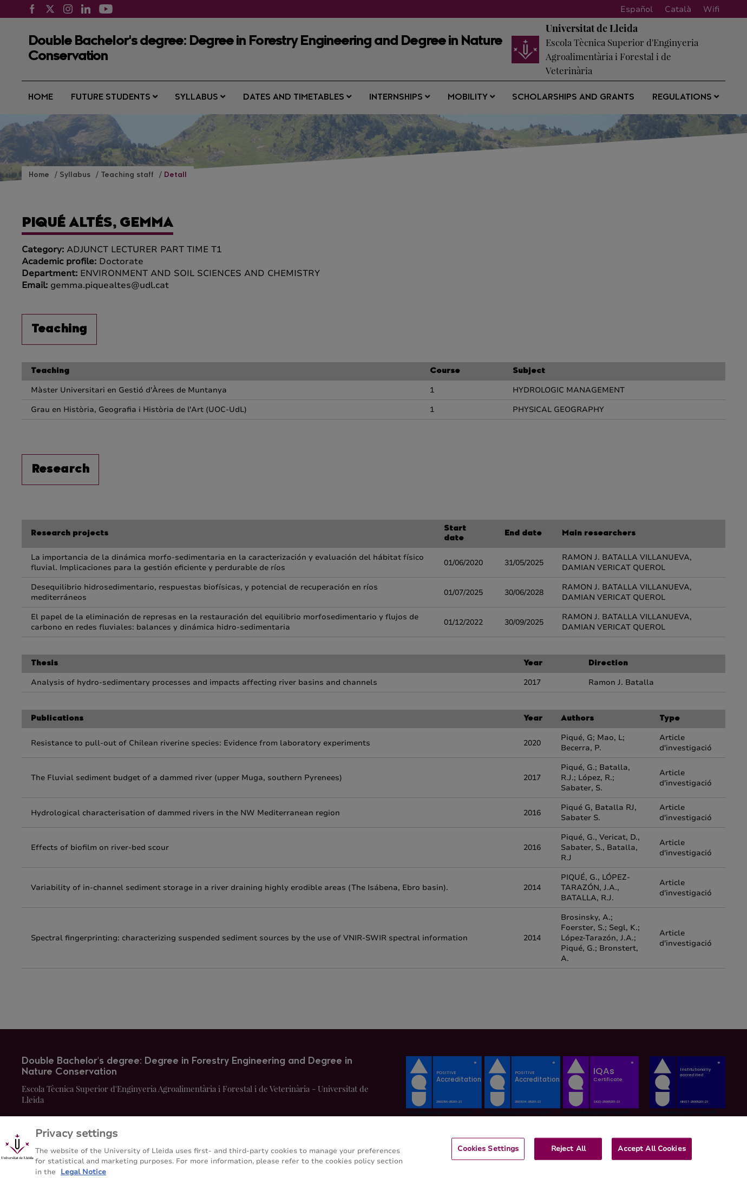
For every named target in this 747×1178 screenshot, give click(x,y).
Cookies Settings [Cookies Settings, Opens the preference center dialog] (488, 1153)
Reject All (568, 1153)
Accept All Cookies (651, 1153)
